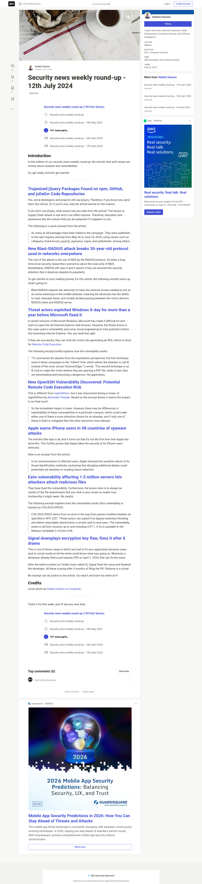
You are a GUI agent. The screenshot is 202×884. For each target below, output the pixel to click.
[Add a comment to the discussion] (82, 681)
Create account (183, 3)
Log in (167, 3)
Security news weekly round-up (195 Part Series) (74, 107)
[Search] (20, 3)
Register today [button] (153, 212)
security (33, 93)
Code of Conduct (72, 692)
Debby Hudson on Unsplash (64, 589)
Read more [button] (80, 847)
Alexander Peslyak (58, 397)
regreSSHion (62, 393)
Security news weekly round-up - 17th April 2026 (168, 87)
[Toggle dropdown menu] (136, 703)
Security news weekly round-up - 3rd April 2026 (168, 109)
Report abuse (88, 692)
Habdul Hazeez (42, 66)
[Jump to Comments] (12, 78)
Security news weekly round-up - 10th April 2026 (168, 98)
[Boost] (12, 99)
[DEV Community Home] (11, 4)
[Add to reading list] (12, 89)
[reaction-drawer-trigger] (12, 67)
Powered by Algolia (101, 4)
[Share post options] (12, 109)
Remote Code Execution (46, 344)
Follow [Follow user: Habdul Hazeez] (168, 24)
